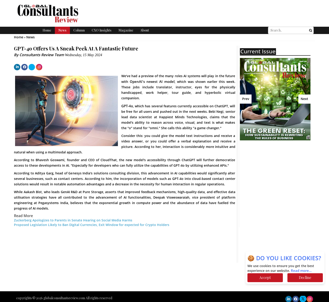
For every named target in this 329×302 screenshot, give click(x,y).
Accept (265, 277)
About (144, 30)
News (62, 30)
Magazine (125, 30)
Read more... (301, 271)
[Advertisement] (280, 177)
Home (46, 30)
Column (79, 30)
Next (304, 99)
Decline (305, 277)
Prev (245, 99)
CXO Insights (101, 30)
